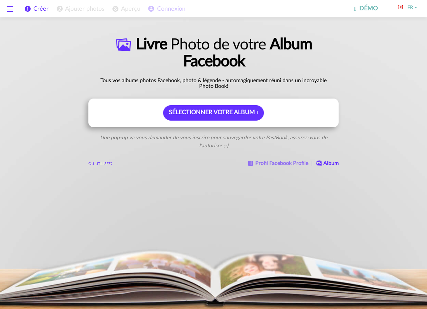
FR (407, 7)
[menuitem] (80, 9)
